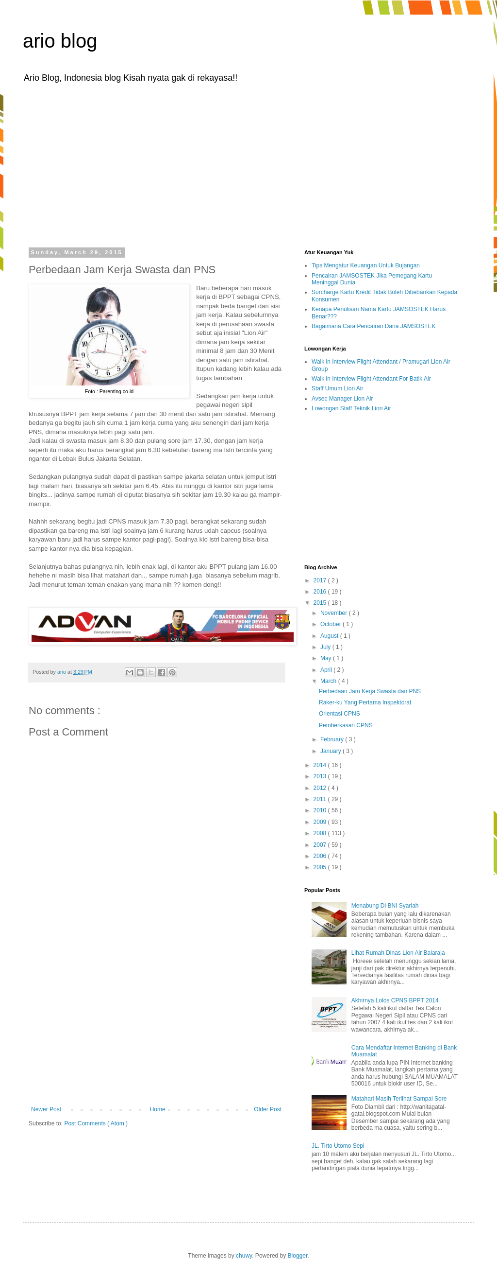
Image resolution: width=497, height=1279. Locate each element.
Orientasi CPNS (339, 713)
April (326, 669)
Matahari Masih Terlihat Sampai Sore (399, 1098)
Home (158, 1109)
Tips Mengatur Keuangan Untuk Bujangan (366, 265)
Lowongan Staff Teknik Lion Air (351, 408)
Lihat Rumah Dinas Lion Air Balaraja (398, 952)
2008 (321, 833)
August (330, 635)
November (334, 613)
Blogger (298, 1255)
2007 (321, 844)
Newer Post (46, 1109)
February (332, 739)
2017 (321, 580)
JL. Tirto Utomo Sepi (338, 1145)
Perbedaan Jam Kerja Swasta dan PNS (370, 691)
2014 (321, 765)
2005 (321, 867)
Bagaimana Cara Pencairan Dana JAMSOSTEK (373, 326)
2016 (321, 591)
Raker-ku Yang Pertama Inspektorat (365, 702)
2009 (321, 822)
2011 (321, 799)
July (326, 647)
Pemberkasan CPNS (346, 725)
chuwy (244, 1255)
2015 (321, 602)
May (326, 658)
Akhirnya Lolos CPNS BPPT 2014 (395, 1000)
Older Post (268, 1109)
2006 (321, 856)
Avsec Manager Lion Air (342, 398)
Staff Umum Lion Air (338, 388)
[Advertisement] (248, 164)
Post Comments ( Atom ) (96, 1123)
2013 (321, 776)
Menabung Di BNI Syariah (385, 905)
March (329, 681)
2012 (321, 788)
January (331, 751)
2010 (321, 810)
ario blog (60, 41)
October (331, 624)
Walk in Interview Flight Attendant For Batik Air (371, 378)
